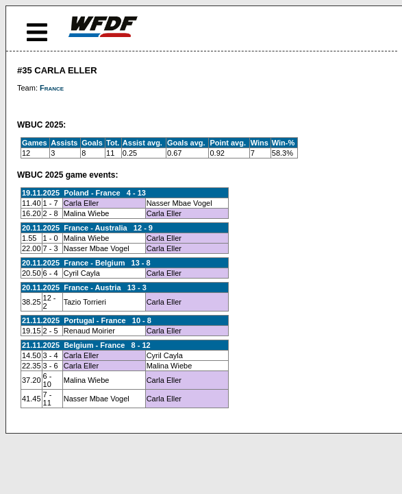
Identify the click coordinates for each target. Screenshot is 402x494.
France (52, 88)
